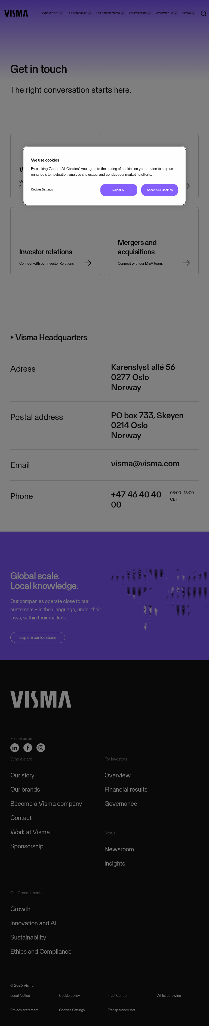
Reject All (118, 190)
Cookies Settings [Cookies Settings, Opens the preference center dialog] (42, 189)
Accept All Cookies (160, 190)
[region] (104, 175)
